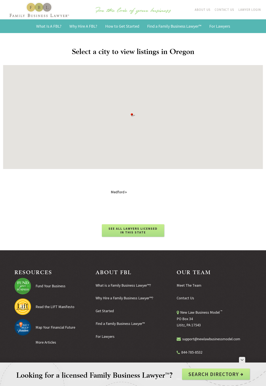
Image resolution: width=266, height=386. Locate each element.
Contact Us (224, 10)
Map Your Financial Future (55, 327)
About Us (203, 10)
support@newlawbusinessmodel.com (211, 339)
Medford (119, 192)
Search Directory (216, 374)
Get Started (105, 310)
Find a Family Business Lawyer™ (120, 323)
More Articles (46, 342)
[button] (133, 115)
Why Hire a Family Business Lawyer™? (124, 298)
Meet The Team (189, 285)
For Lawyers (105, 336)
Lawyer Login (249, 10)
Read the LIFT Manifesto (55, 306)
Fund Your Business (50, 286)
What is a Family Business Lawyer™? (123, 285)
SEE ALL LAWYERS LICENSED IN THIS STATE (133, 230)
